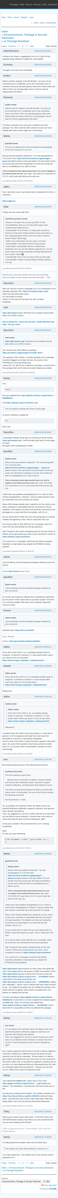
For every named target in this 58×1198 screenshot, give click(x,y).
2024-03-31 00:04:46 (42, 378)
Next (32, 46)
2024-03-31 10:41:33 (42, 697)
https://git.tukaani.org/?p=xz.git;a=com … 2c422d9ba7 (26, 977)
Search (16, 17)
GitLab (28, 4)
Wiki (22, 4)
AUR (44, 4)
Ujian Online (13, 571)
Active (42, 23)
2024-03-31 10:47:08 (42, 759)
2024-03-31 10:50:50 (42, 854)
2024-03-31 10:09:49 (42, 666)
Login (31, 17)
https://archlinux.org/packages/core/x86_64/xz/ (23, 353)
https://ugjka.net (9, 201)
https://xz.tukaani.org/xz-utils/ (35, 291)
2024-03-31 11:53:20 (42, 1075)
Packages (14, 4)
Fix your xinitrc (14, 325)
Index (4, 17)
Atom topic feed (50, 1185)
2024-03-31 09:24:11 (42, 647)
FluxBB (53, 1189)
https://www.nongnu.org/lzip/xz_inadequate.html (23, 660)
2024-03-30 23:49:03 (42, 283)
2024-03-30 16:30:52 (42, 97)
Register (24, 17)
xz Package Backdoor (16, 41)
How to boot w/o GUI (27, 322)
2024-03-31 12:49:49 (42, 1137)
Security (37, 4)
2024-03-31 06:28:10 (42, 577)
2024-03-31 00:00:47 (42, 330)
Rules (10, 17)
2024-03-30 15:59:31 (42, 51)
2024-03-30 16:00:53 (42, 65)
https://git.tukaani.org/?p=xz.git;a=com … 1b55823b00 (26, 982)
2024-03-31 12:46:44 (42, 1111)
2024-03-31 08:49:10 (42, 610)
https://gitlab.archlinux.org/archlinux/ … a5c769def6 (25, 1005)
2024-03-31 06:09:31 (42, 557)
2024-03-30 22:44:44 (42, 207)
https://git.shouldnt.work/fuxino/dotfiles (24, 641)
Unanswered (51, 23)
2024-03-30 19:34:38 (42, 187)
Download (52, 4)
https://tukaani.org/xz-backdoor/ (20, 403)
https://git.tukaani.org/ (12, 313)
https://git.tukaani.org (12, 969)
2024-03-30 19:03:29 (42, 136)
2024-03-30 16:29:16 (42, 76)
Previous (12, 46)
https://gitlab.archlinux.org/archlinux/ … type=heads (25, 1083)
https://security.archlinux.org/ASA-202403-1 (21, 1096)
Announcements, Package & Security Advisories (31, 1167)
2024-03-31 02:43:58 (42, 451)
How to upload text (10, 322)
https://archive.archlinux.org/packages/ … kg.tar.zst (27, 468)
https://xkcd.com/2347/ (24, 630)
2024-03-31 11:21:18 (42, 1018)
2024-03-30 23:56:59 (42, 307)
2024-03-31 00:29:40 (42, 432)
